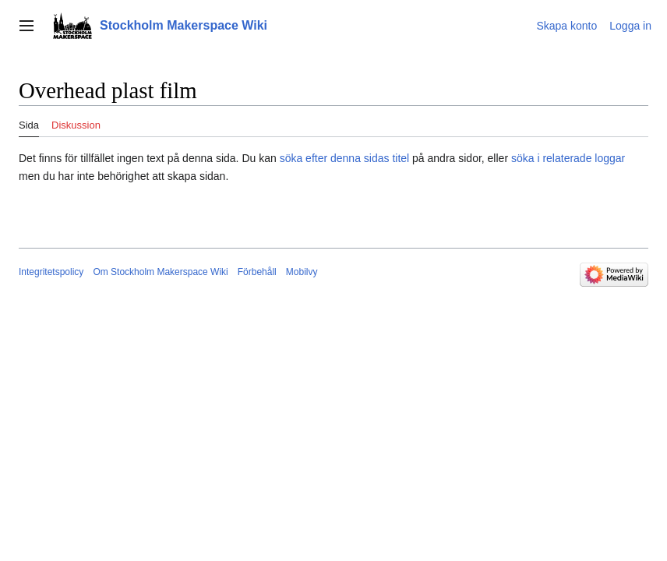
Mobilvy (302, 271)
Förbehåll (257, 271)
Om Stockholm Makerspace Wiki (160, 271)
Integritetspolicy (51, 271)
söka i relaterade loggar (568, 158)
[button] (26, 26)
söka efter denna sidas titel (345, 158)
